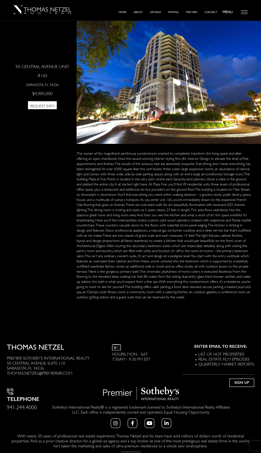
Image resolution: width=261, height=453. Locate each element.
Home (122, 12)
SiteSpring (136, 451)
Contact (211, 12)
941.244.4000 (22, 406)
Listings (155, 12)
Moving (173, 12)
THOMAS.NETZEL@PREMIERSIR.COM (39, 373)
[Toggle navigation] (244, 12)
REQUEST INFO (42, 105)
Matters (191, 12)
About (138, 12)
